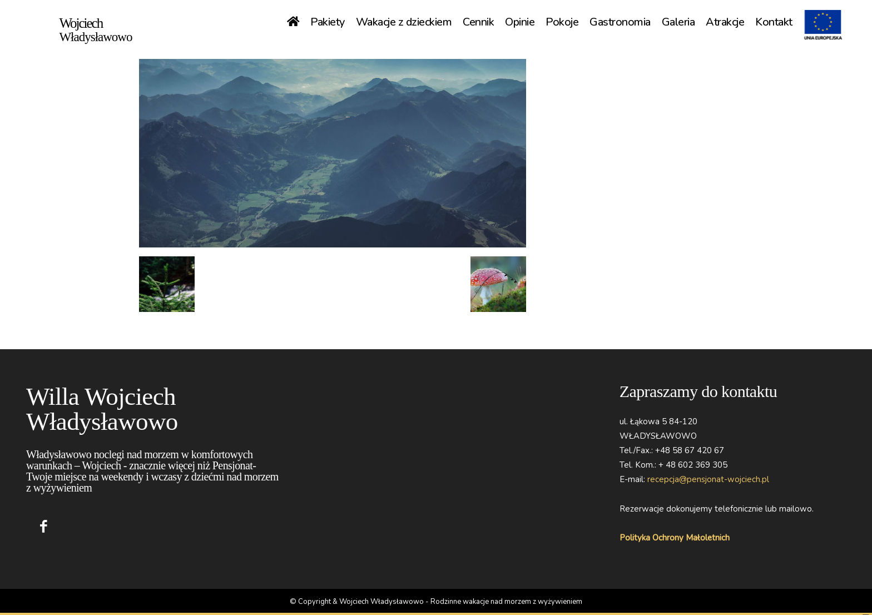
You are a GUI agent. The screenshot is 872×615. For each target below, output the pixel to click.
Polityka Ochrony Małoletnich (675, 537)
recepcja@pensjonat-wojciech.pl (708, 479)
